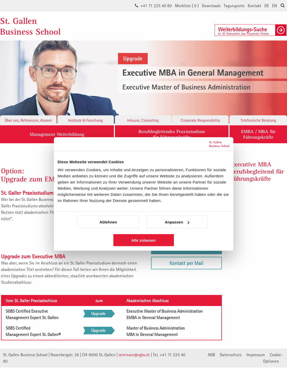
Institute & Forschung (85, 120)
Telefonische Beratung (258, 120)
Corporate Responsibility (200, 120)
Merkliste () (187, 5)
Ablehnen (108, 222)
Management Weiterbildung (57, 134)
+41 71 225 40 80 (156, 5)
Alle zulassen (143, 240)
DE (266, 5)
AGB (211, 354)
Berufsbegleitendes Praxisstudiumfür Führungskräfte (171, 134)
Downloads (211, 5)
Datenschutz (231, 354)
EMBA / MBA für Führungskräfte (258, 134)
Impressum (255, 354)
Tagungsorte (234, 5)
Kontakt (254, 5)
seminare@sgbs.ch (134, 354)
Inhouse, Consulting (143, 120)
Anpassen (177, 222)
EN (274, 5)
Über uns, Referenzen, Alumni (28, 120)
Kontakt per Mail (186, 263)
